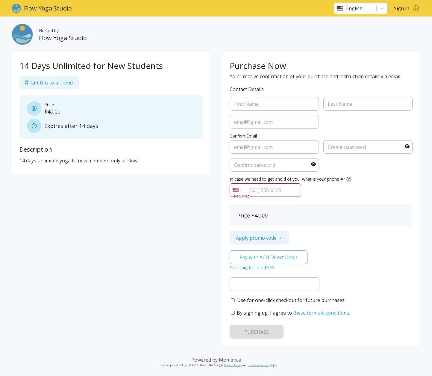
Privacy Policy (233, 365)
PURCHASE (256, 332)
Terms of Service (258, 365)
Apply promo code (259, 238)
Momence (230, 360)
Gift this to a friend (48, 82)
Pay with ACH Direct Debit (268, 257)
